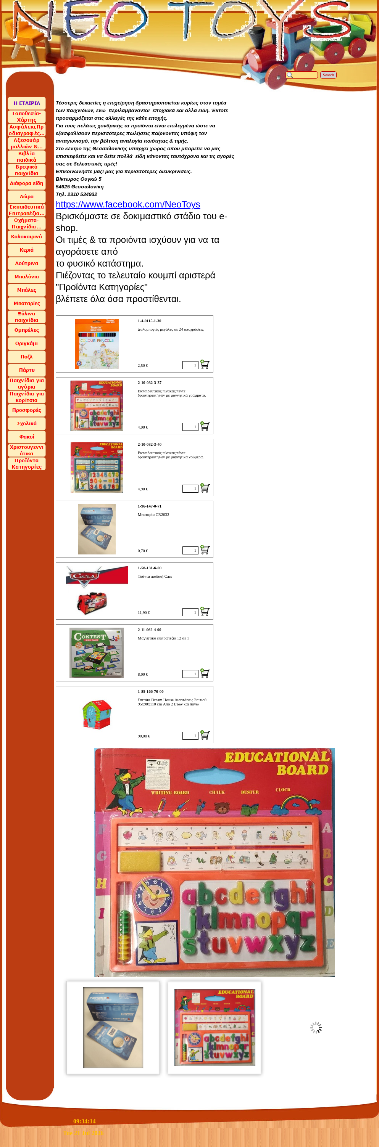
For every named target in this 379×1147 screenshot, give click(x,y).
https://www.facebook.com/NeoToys (128, 204)
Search (328, 75)
